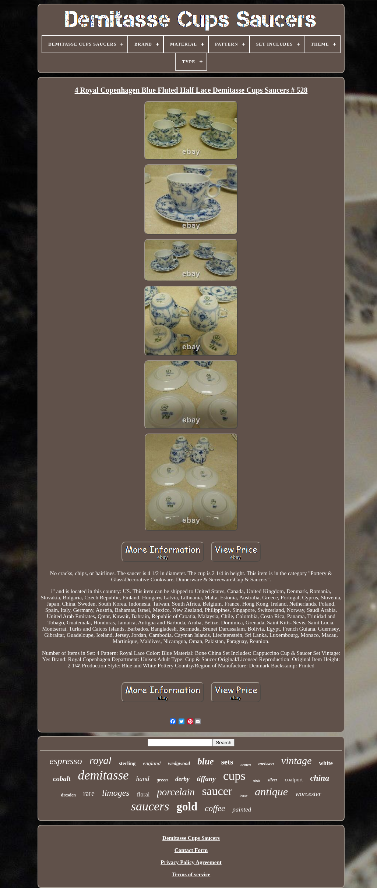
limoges (116, 793)
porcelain (175, 792)
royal (100, 760)
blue (205, 761)
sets (227, 761)
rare (89, 793)
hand (142, 778)
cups (234, 775)
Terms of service (191, 874)
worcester (308, 794)
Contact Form (191, 850)
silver (273, 779)
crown (245, 764)
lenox (244, 796)
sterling (127, 763)
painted (241, 809)
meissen (266, 763)
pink (256, 780)
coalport (294, 779)
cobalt (62, 778)
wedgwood (179, 763)
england (152, 763)
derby (182, 778)
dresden (68, 795)
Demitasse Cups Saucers (191, 838)
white (326, 763)
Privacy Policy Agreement (191, 862)
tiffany (206, 778)
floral (143, 794)
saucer (217, 791)
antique (271, 791)
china (319, 777)
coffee (215, 808)
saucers (150, 806)
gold (187, 806)
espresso (65, 761)
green (162, 779)
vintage (296, 760)
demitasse (103, 775)
